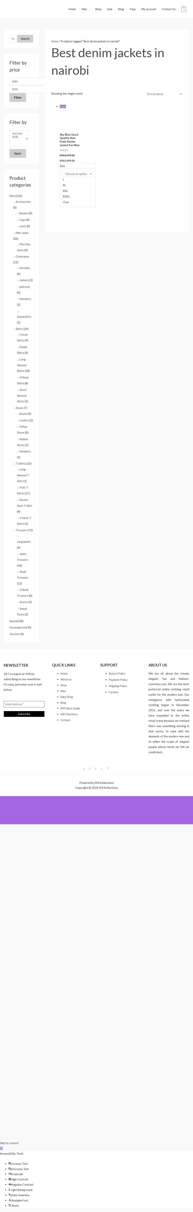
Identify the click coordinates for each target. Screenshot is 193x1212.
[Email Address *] (24, 704)
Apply (17, 157)
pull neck (25, 288)
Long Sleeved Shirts (22, 365)
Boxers (24, 216)
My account (148, 10)
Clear (66, 205)
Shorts (24, 602)
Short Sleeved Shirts (22, 395)
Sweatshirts (24, 318)
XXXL (17, 140)
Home (72, 10)
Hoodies (25, 270)
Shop (98, 10)
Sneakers (25, 455)
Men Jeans (22, 235)
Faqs (133, 10)
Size (62, 168)
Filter (17, 100)
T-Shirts (21, 467)
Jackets (24, 282)
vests (23, 229)
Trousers (21, 532)
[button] (1, 1147)
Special (13, 620)
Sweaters (25, 300)
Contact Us (169, 10)
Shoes (19, 407)
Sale (109, 10)
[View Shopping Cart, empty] (183, 10)
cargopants (24, 543)
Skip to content (9, 1142)
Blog (121, 10)
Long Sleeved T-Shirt (23, 478)
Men (84, 10)
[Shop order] (162, 96)
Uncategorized (18, 627)
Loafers (24, 419)
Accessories (23, 205)
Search (25, 41)
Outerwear (23, 259)
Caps (23, 223)
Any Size (17, 137)
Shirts (19, 330)
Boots (23, 412)
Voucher (14, 633)
